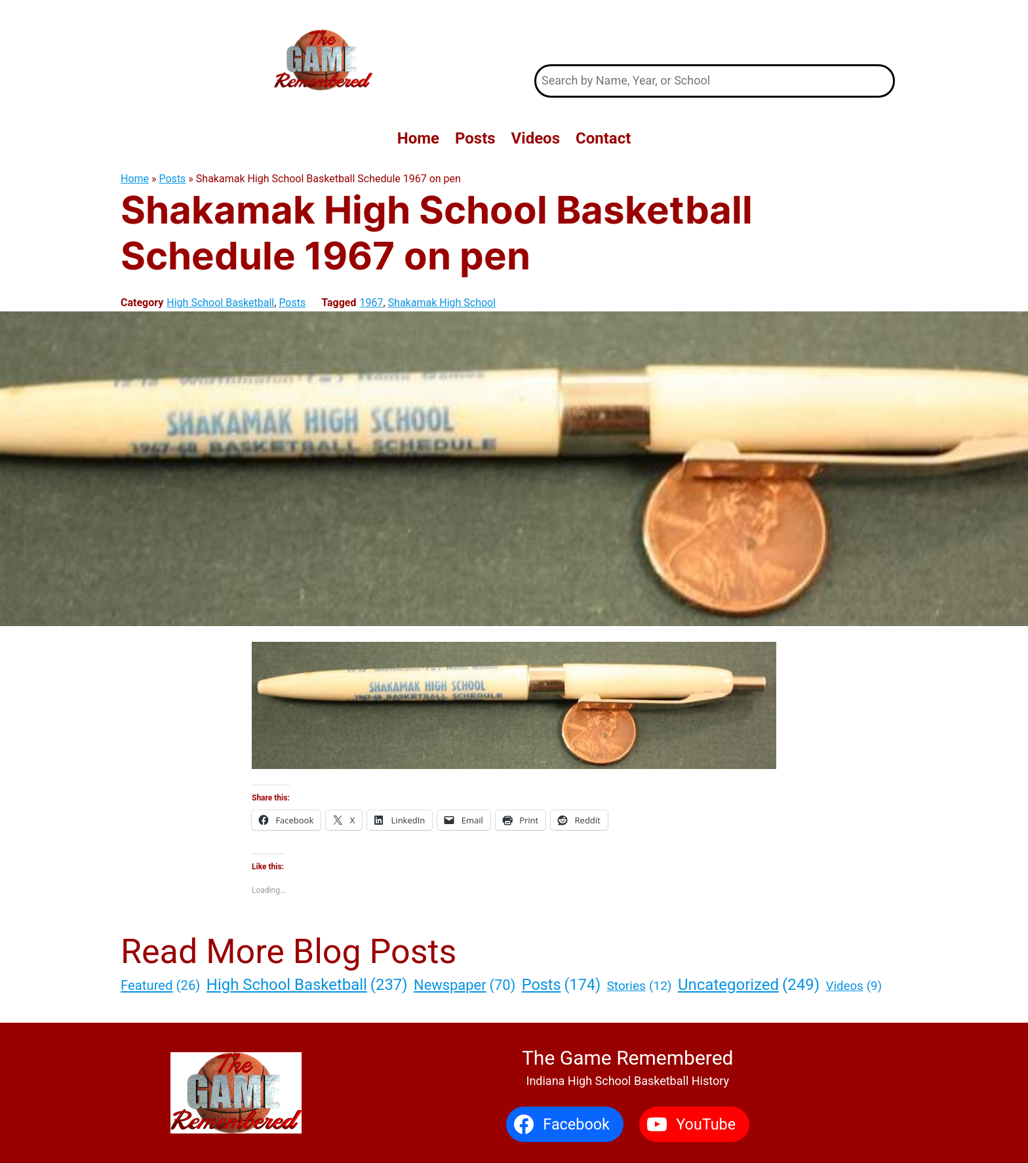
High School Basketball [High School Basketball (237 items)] (307, 984)
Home (135, 178)
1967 (371, 302)
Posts (172, 178)
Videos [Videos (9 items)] (854, 986)
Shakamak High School (442, 302)
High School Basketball (220, 302)
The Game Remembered (715, 31)
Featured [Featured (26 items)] (160, 985)
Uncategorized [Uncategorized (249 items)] (749, 984)
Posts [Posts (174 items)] (561, 985)
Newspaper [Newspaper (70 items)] (464, 985)
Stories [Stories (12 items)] (639, 986)
